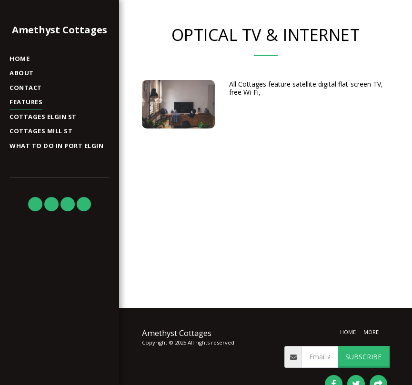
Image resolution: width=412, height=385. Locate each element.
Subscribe (363, 356)
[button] (35, 204)
